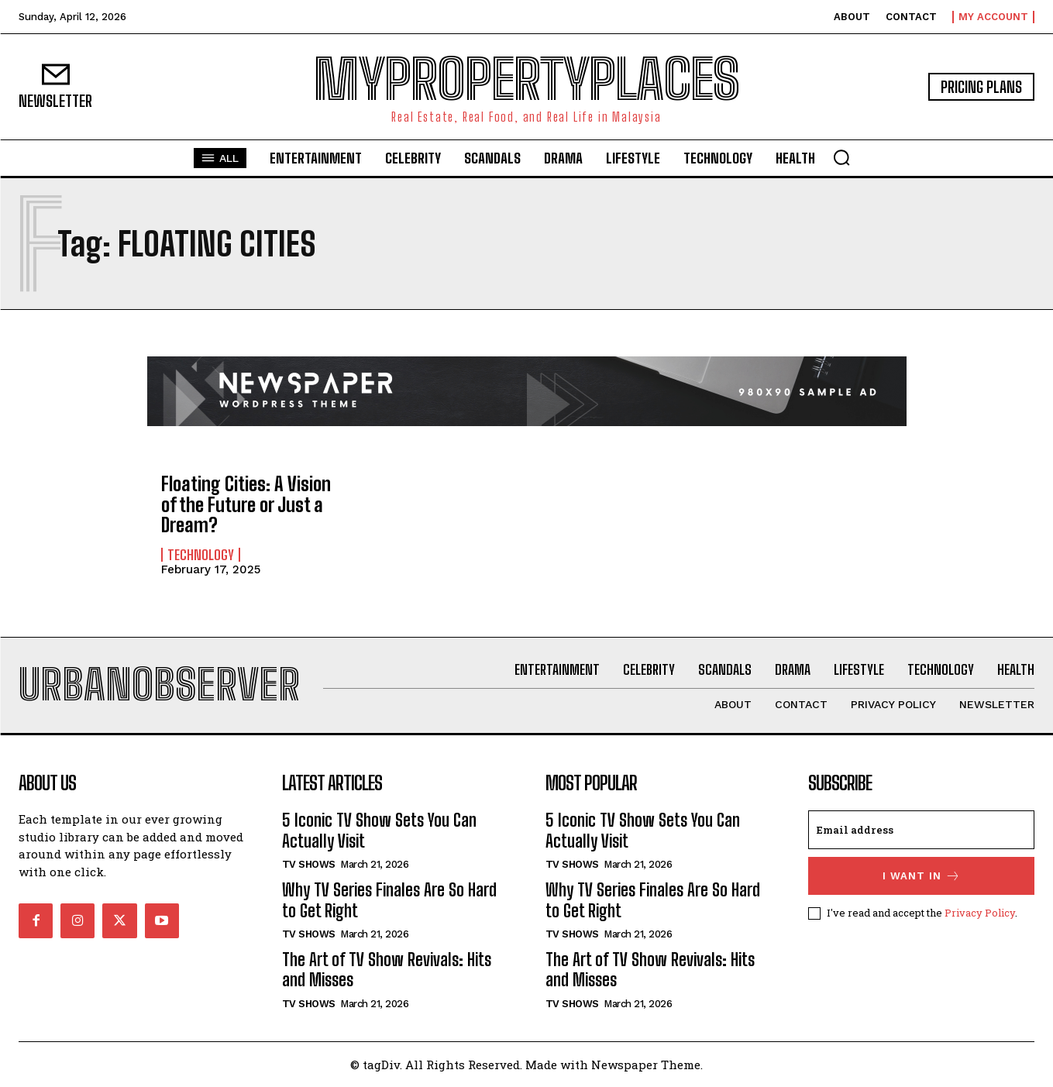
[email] (921, 829)
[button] (841, 157)
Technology (200, 555)
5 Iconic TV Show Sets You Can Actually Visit (379, 830)
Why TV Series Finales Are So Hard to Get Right (389, 899)
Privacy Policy (980, 913)
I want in (922, 876)
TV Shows (309, 864)
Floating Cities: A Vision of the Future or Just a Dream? (246, 504)
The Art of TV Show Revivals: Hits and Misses (386, 969)
